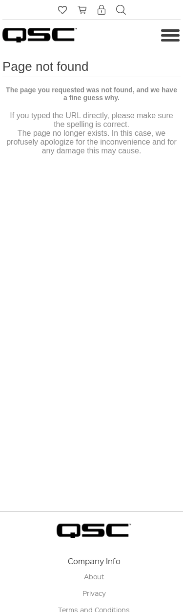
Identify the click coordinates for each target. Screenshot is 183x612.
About (94, 576)
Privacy (94, 593)
